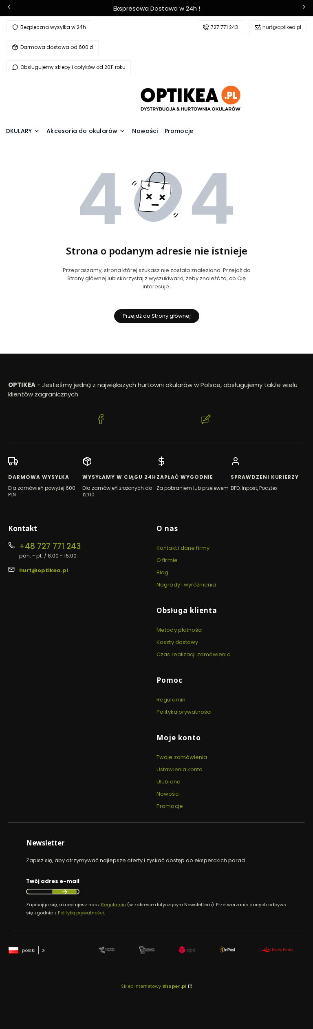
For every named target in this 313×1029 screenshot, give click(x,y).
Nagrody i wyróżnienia (186, 585)
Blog (162, 572)
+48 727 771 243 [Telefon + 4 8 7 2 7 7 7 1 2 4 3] (50, 546)
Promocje (169, 806)
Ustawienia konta (179, 769)
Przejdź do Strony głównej (157, 316)
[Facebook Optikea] (101, 420)
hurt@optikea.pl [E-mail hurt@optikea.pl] (43, 570)
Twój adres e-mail (52, 881)
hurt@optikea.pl (281, 27)
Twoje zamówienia (181, 757)
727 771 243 (224, 27)
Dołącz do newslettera (64, 891)
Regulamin (170, 700)
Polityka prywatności (184, 712)
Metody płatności (179, 630)
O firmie (167, 560)
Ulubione (168, 782)
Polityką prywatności (81, 913)
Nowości (168, 794)
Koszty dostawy (177, 642)
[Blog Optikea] (206, 420)
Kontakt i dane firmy (182, 548)
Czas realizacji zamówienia (193, 654)
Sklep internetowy (154, 986)
